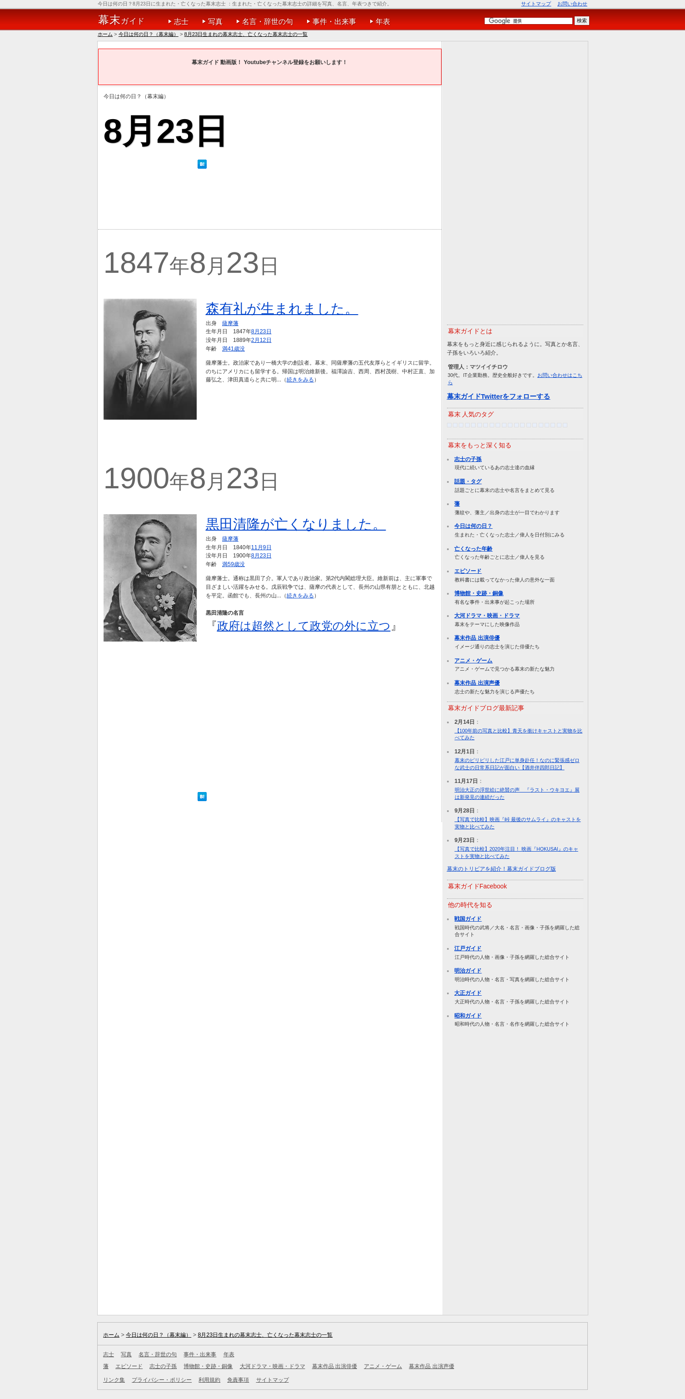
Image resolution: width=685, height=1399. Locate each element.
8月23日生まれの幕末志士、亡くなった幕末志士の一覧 (246, 34)
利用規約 (209, 1380)
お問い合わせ (572, 3)
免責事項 (238, 1380)
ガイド (121, 20)
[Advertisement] (269, 201)
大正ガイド (467, 993)
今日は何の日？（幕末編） (149, 34)
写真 (215, 21)
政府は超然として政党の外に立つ (304, 625)
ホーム (105, 34)
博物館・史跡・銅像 (478, 593)
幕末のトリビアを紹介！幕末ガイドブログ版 (501, 869)
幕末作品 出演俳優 (476, 638)
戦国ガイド (467, 919)
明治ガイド (467, 971)
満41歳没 (233, 349)
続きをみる (300, 379)
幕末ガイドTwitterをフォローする (499, 396)
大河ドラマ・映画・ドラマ (487, 615)
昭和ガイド (467, 1016)
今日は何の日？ (473, 526)
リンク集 (114, 1380)
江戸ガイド (467, 948)
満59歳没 (233, 564)
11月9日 (261, 547)
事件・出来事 (334, 21)
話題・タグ (467, 481)
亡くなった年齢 (473, 549)
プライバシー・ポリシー (162, 1380)
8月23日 (261, 331)
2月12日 (261, 340)
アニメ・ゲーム (473, 660)
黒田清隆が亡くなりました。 (296, 524)
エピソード (467, 571)
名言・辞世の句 (267, 21)
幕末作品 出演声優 (476, 683)
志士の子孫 (467, 459)
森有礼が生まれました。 (282, 308)
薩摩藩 (230, 323)
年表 (383, 21)
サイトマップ (536, 3)
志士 (181, 21)
